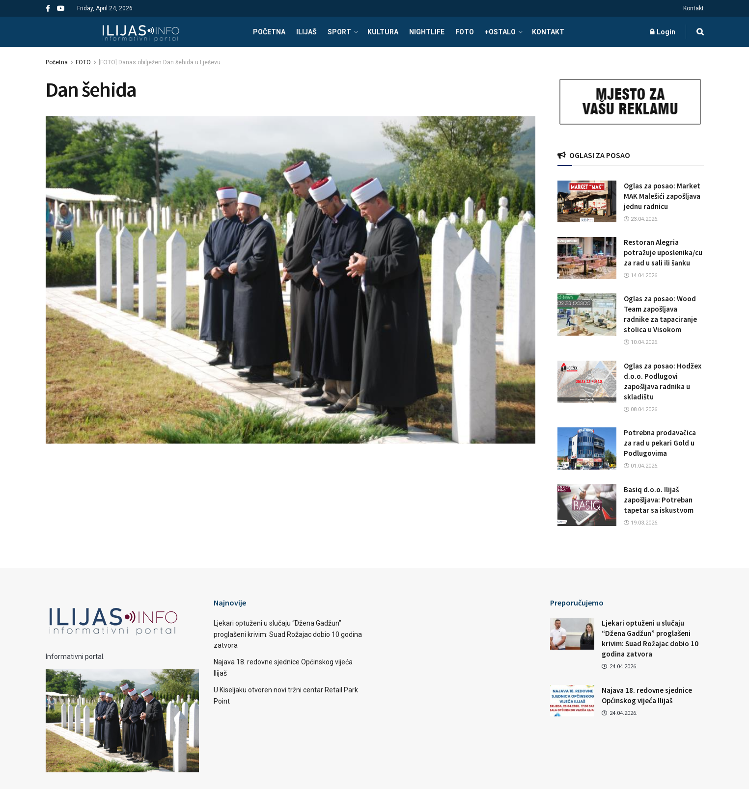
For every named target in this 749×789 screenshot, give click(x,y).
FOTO (464, 32)
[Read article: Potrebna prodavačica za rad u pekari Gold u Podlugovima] (586, 448)
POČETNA (269, 32)
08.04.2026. (641, 409)
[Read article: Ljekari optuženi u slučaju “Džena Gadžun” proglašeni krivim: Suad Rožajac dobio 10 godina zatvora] (572, 633)
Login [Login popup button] (662, 32)
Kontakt (693, 8)
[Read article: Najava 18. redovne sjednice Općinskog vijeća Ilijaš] (572, 700)
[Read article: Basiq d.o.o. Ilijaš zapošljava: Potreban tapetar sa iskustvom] (586, 505)
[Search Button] (700, 32)
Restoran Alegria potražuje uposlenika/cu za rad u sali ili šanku (663, 252)
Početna (57, 62)
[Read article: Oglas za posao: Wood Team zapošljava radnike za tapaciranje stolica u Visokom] (586, 314)
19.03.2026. (641, 523)
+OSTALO (500, 32)
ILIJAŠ (306, 32)
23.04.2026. (641, 219)
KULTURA (382, 32)
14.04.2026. (641, 275)
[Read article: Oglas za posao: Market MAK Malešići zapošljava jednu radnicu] (586, 202)
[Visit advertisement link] (630, 102)
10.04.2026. (641, 342)
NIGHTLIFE (426, 32)
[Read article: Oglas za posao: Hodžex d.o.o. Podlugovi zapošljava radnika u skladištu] (586, 382)
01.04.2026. (641, 466)
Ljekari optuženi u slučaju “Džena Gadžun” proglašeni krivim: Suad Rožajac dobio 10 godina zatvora (288, 634)
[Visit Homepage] (141, 32)
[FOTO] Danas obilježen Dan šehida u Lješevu (160, 62)
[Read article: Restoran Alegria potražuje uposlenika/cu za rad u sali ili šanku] (586, 258)
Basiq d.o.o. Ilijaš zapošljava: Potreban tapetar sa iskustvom (659, 500)
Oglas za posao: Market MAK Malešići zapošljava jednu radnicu (662, 196)
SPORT (339, 32)
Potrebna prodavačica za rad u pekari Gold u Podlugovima (660, 443)
